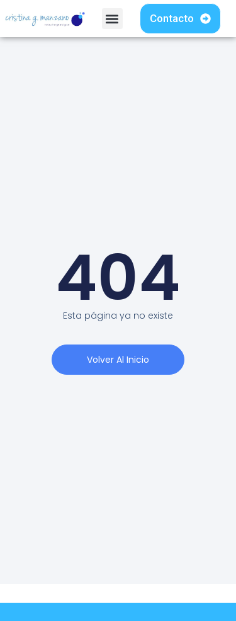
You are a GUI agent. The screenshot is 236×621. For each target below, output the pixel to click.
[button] (112, 18)
